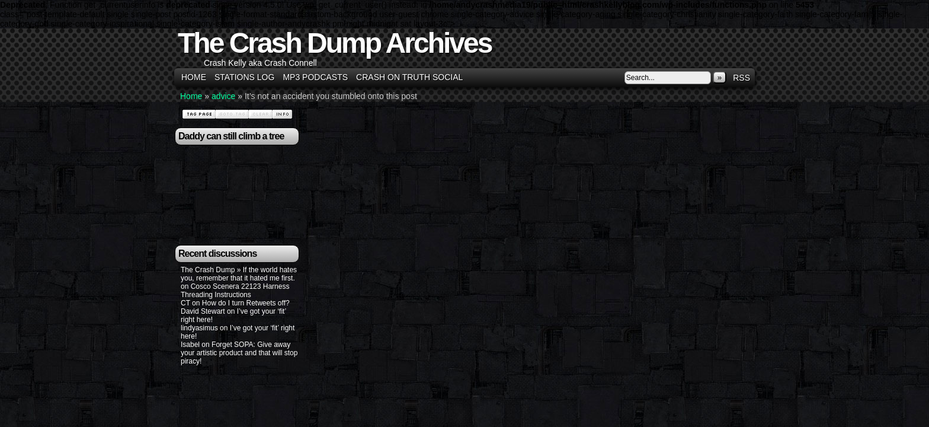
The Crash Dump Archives (334, 43)
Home (193, 77)
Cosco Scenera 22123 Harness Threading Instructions (235, 290)
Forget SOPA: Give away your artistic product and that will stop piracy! (239, 352)
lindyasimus (199, 328)
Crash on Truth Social (409, 77)
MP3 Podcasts (315, 77)
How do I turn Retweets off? (246, 303)
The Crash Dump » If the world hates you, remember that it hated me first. (239, 274)
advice (223, 96)
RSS (741, 77)
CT (185, 303)
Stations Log (244, 77)
